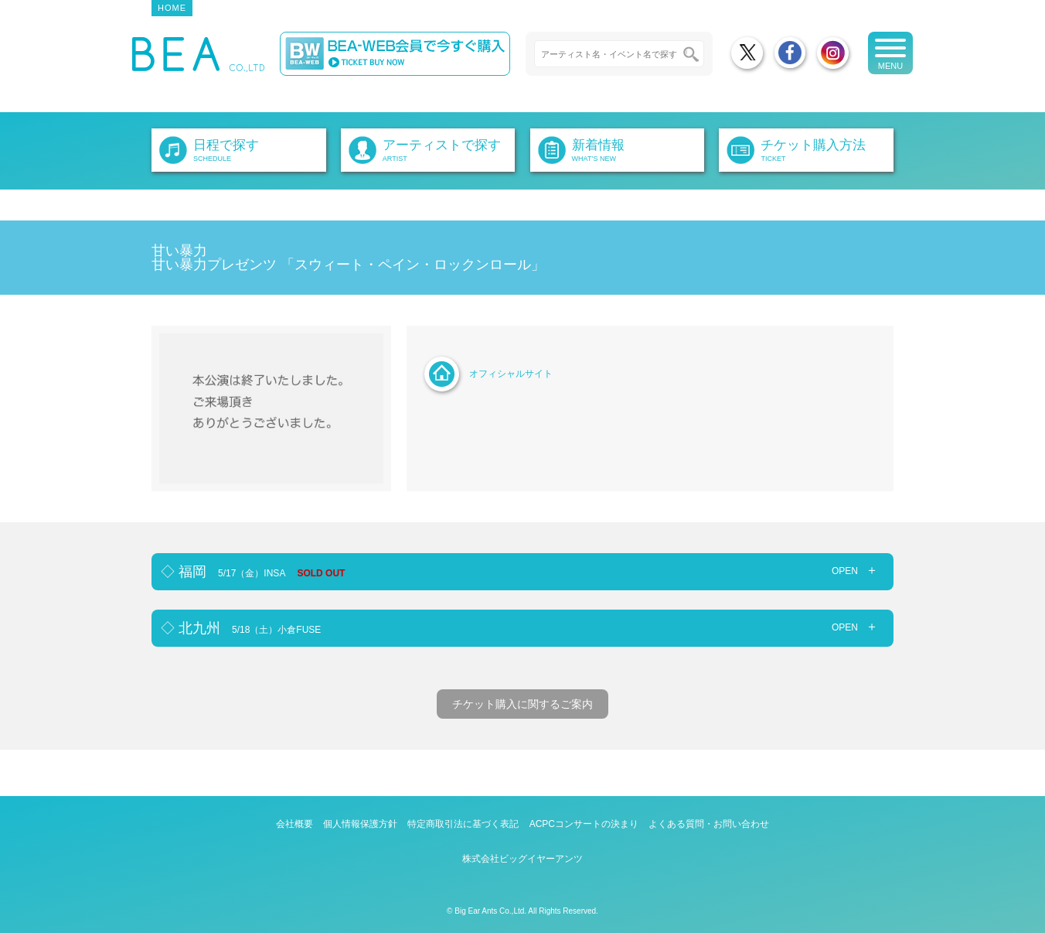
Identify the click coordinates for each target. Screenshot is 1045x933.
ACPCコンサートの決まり (583, 824)
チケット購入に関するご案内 (522, 704)
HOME (172, 7)
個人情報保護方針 (360, 824)
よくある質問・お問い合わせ (708, 824)
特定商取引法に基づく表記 (463, 824)
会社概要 (294, 824)
